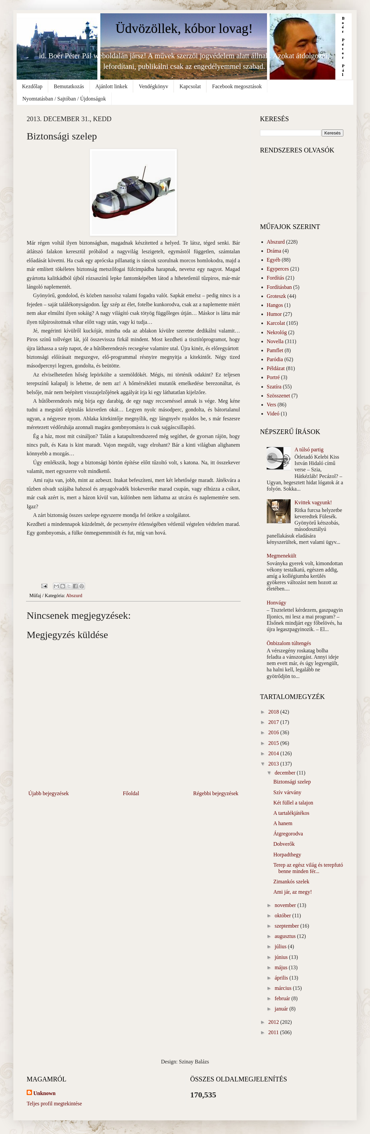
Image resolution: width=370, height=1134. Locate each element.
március (284, 988)
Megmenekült (281, 556)
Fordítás (275, 278)
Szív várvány (287, 792)
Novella (275, 341)
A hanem (282, 823)
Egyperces (278, 269)
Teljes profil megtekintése (54, 1103)
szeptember (287, 926)
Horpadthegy (287, 854)
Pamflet (275, 350)
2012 (274, 1022)
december (286, 773)
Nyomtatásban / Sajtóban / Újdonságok (64, 99)
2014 (274, 753)
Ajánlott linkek (111, 86)
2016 (274, 732)
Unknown (44, 1093)
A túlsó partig (308, 449)
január (282, 1009)
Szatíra (274, 386)
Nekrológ (277, 332)
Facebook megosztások (237, 86)
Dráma (274, 251)
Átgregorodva (288, 833)
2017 (274, 722)
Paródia (275, 359)
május (282, 967)
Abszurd (74, 595)
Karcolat (276, 323)
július (281, 946)
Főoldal (131, 793)
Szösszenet (278, 395)
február (283, 998)
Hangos (275, 305)
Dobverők (284, 844)
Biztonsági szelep (292, 782)
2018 (274, 712)
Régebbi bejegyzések (216, 793)
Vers (271, 404)
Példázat (276, 368)
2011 (274, 1032)
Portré (273, 377)
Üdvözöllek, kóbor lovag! (184, 28)
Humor (274, 314)
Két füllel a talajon (293, 802)
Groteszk (276, 296)
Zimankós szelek (291, 881)
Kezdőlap (32, 86)
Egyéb (273, 260)
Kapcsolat (190, 86)
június (282, 957)
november (286, 905)
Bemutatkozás (69, 86)
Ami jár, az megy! (292, 892)
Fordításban (279, 287)
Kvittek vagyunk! (313, 502)
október (283, 915)
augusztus (286, 936)
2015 (274, 743)
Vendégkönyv (153, 86)
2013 (274, 764)
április (282, 978)
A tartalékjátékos (291, 813)
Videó (273, 413)
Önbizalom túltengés (289, 643)
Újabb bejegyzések (48, 793)
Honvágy (276, 602)
